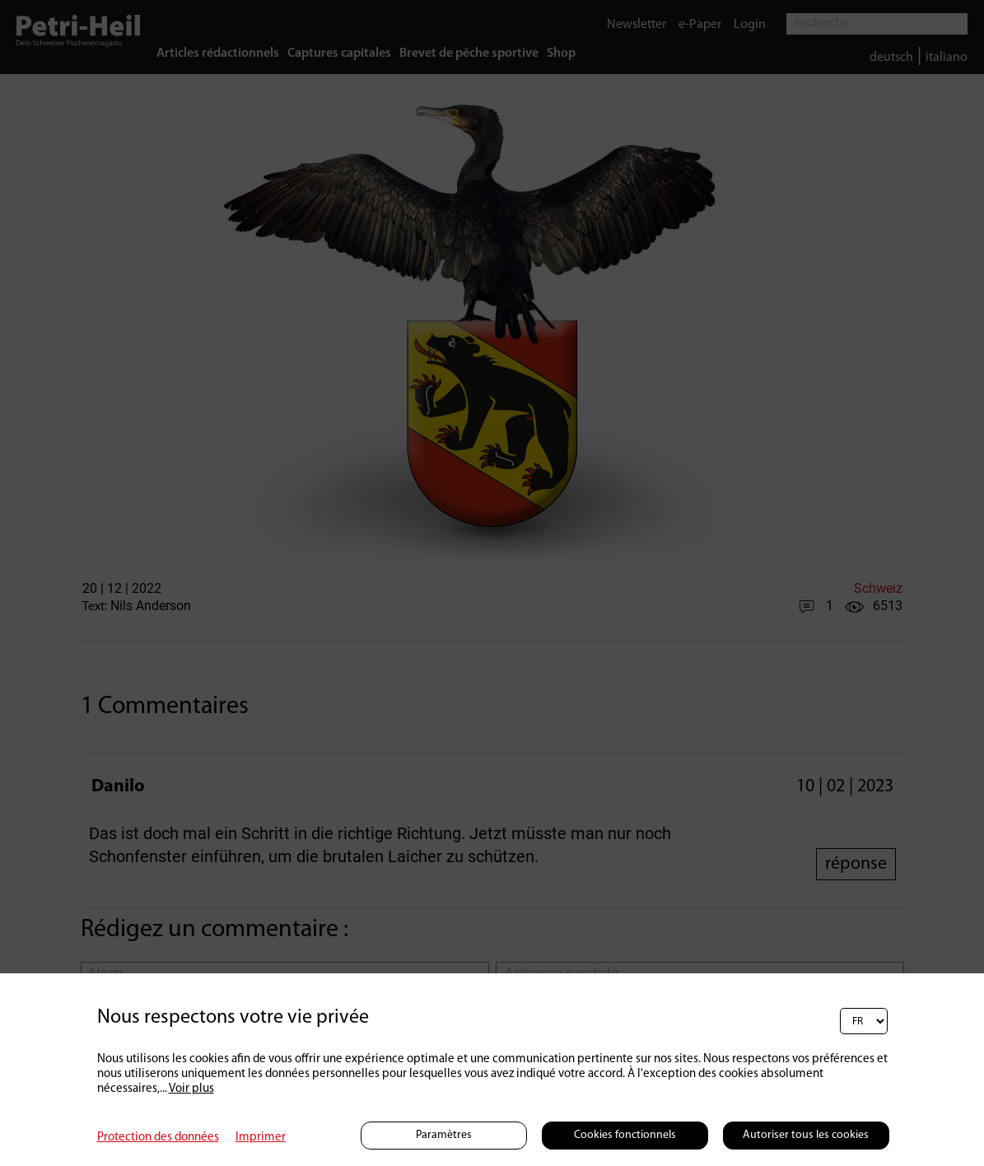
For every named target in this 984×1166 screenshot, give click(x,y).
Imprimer (261, 1137)
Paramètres (444, 1135)
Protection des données (158, 1137)
